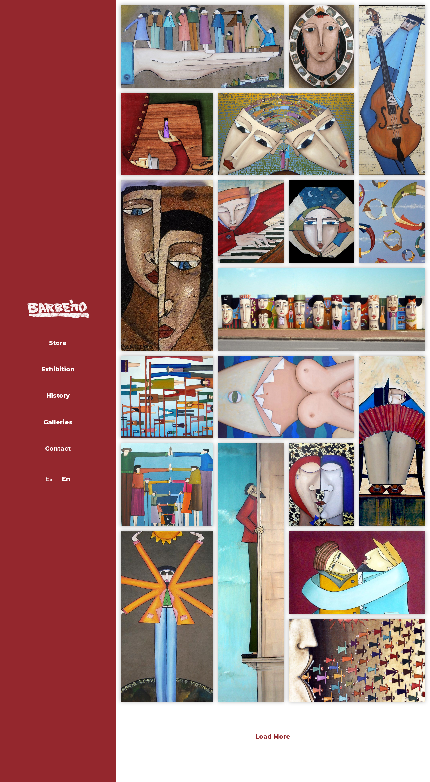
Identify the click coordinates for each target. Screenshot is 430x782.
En (66, 479)
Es (48, 479)
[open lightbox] (202, 46)
